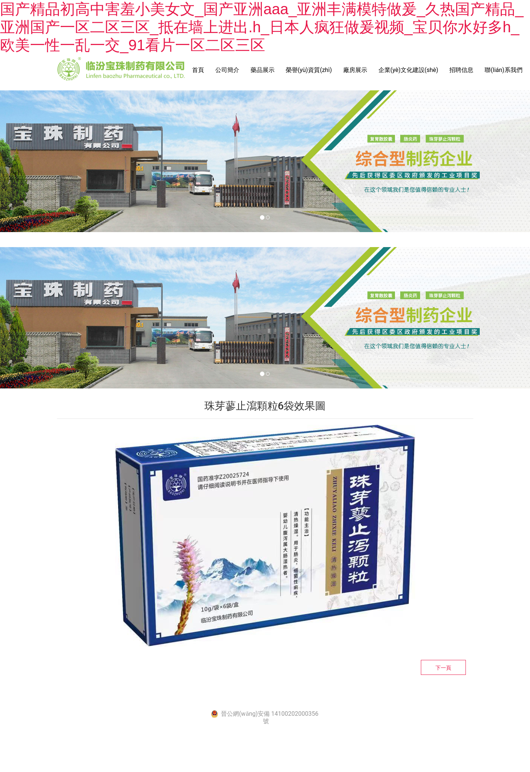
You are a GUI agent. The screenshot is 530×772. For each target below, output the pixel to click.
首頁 (198, 69)
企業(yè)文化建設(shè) (408, 69)
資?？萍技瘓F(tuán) (362, 698)
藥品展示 (263, 69)
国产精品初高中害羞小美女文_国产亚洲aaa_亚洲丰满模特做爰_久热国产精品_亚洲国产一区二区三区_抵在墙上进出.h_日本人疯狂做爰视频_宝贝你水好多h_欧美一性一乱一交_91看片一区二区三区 (262, 27)
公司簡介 (227, 69)
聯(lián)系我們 (503, 69)
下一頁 (443, 668)
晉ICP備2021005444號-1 (256, 698)
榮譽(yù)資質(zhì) (309, 69)
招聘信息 (461, 69)
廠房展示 (355, 69)
